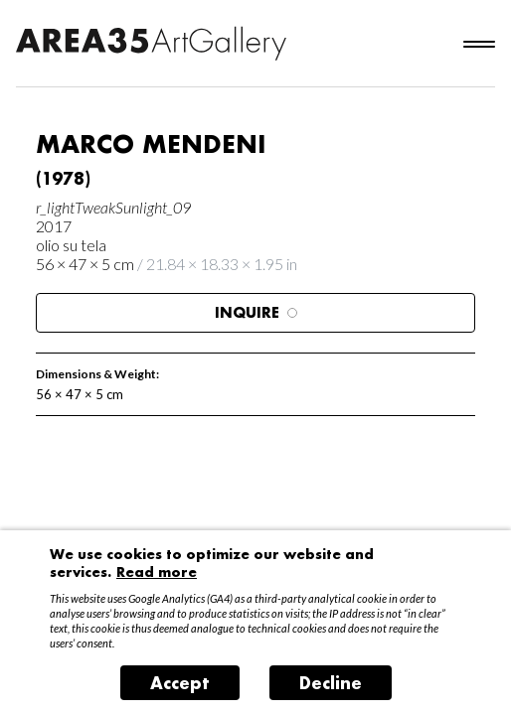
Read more (156, 571)
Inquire (256, 312)
